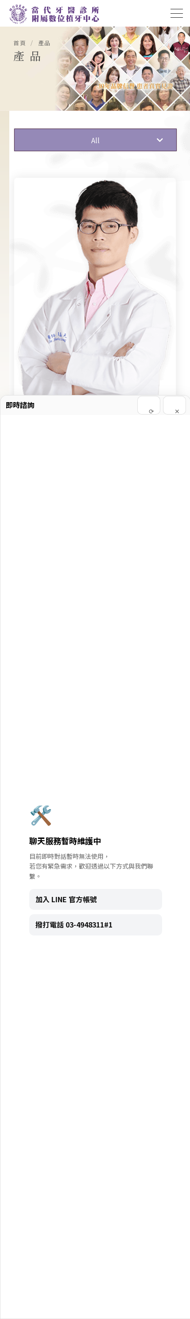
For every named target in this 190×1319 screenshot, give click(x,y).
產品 (44, 43)
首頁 (19, 43)
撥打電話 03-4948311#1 (73, 924)
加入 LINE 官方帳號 (66, 899)
